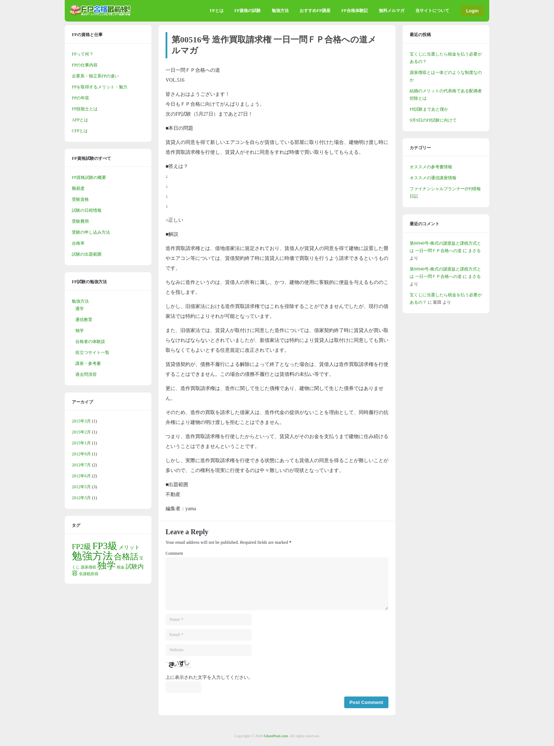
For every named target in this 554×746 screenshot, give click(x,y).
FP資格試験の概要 (89, 177)
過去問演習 (86, 374)
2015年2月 (81, 432)
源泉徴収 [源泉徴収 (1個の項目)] (88, 567)
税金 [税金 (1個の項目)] (121, 567)
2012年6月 (81, 475)
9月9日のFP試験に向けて (433, 120)
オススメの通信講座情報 (433, 177)
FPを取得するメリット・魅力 (99, 86)
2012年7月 (81, 464)
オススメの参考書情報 (431, 166)
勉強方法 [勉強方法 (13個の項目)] (92, 555)
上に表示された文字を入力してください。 (209, 677)
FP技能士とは (85, 108)
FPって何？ (82, 54)
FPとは (217, 10)
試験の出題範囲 (87, 254)
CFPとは (80, 130)
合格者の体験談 (90, 341)
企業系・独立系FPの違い (95, 76)
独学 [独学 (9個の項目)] (106, 565)
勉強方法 (280, 10)
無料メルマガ (391, 10)
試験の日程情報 (87, 210)
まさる (474, 250)
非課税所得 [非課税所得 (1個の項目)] (88, 574)
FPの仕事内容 (85, 65)
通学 (79, 308)
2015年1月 (81, 443)
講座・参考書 (88, 363)
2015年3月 (81, 421)
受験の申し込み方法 (91, 232)
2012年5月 (81, 486)
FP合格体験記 (354, 10)
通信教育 (83, 319)
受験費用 (80, 221)
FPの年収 (80, 97)
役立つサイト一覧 (92, 352)
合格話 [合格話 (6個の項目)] (126, 556)
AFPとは (80, 119)
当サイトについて (432, 10)
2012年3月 (81, 497)
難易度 (78, 188)
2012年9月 (81, 453)
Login (472, 10)
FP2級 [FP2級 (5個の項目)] (81, 546)
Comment (174, 553)
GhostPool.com (276, 736)
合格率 (78, 243)
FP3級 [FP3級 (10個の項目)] (104, 546)
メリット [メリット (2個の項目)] (129, 547)
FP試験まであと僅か (429, 109)
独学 (79, 330)
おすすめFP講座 (315, 10)
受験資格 (80, 199)
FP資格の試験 (248, 10)
